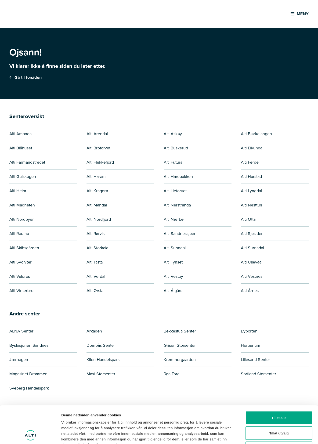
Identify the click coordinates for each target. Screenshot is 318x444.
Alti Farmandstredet (27, 162)
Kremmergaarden (180, 360)
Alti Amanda (20, 134)
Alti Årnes (250, 291)
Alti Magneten (22, 205)
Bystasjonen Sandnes (28, 345)
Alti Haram (96, 176)
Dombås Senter (101, 345)
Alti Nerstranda (177, 205)
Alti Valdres (19, 276)
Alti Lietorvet (175, 191)
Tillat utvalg (279, 398)
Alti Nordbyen (22, 219)
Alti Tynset (173, 262)
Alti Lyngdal (251, 191)
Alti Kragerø (97, 191)
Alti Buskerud (176, 148)
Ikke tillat (278, 413)
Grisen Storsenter (180, 345)
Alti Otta (248, 219)
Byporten (249, 331)
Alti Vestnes (251, 276)
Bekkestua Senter (180, 331)
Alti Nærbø (174, 219)
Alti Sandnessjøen (180, 234)
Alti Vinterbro (21, 291)
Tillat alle (278, 383)
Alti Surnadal (252, 248)
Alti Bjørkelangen (256, 134)
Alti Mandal (97, 205)
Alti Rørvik (96, 234)
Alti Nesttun (251, 205)
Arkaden (94, 331)
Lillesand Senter (255, 360)
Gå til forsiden (25, 77)
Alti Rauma (19, 234)
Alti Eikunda (251, 148)
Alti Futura (173, 162)
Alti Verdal (96, 276)
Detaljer (249, 435)
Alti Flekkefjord (100, 162)
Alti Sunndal (175, 248)
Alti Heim (17, 191)
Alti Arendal (97, 134)
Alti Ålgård (173, 291)
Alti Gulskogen (22, 176)
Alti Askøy (173, 134)
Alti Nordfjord (99, 219)
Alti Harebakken (178, 176)
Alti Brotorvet (98, 148)
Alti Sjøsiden (252, 234)
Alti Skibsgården (24, 248)
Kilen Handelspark (103, 360)
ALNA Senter (21, 331)
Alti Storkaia (97, 248)
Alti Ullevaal (251, 262)
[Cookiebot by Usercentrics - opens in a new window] (30, 434)
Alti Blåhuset (20, 148)
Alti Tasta (95, 262)
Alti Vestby (173, 276)
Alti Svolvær (20, 262)
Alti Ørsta (95, 291)
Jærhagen (18, 360)
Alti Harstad (251, 176)
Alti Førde (250, 162)
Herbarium (250, 345)
